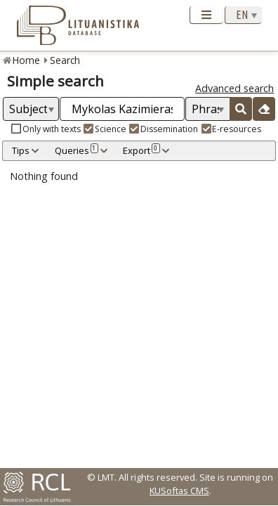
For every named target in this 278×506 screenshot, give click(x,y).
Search (65, 60)
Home (26, 60)
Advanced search (234, 88)
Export (141, 150)
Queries (76, 150)
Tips (20, 150)
